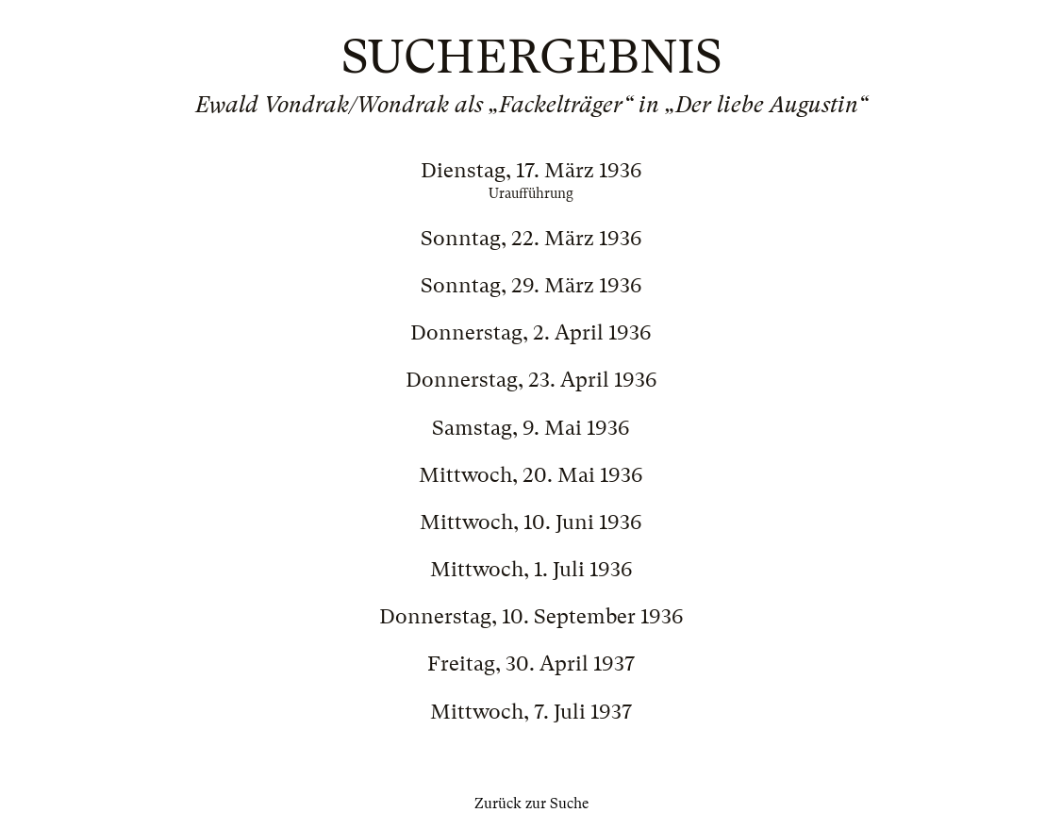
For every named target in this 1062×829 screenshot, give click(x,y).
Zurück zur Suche (531, 803)
